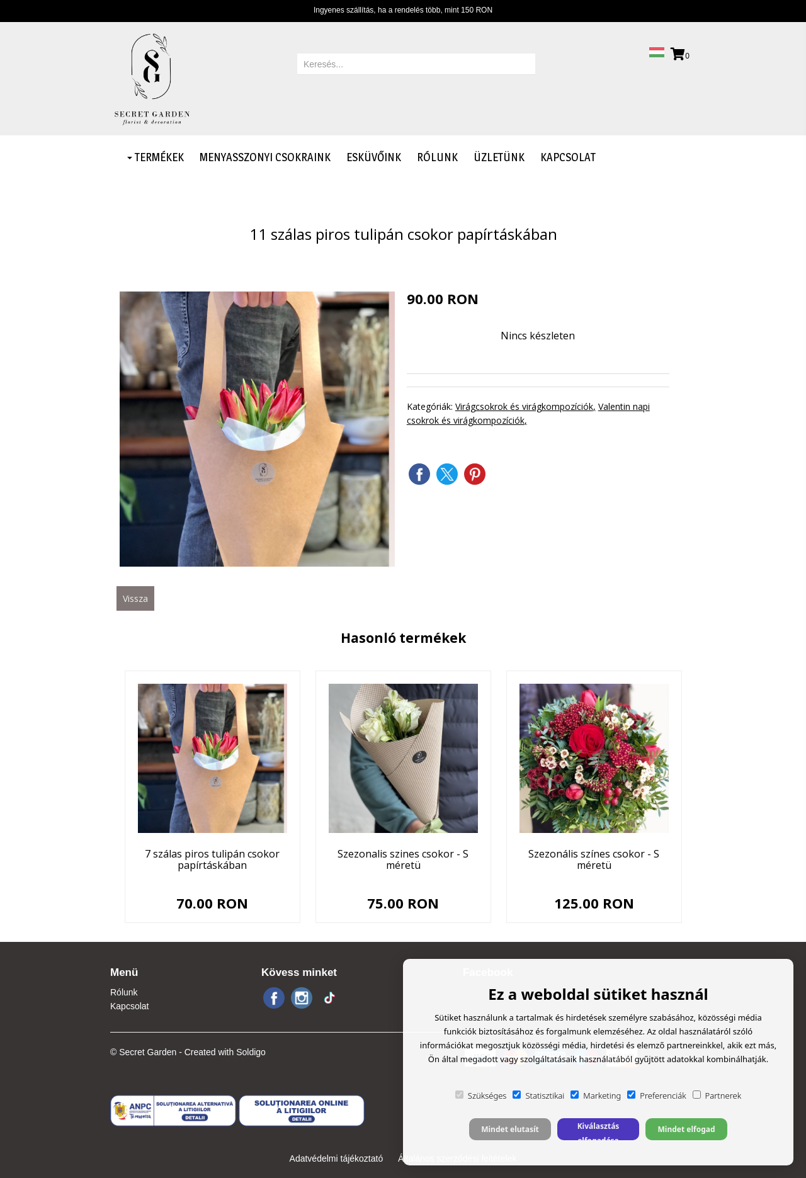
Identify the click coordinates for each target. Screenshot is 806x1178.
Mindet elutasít (510, 1129)
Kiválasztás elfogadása (598, 1130)
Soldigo (251, 1052)
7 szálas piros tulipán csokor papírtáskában (212, 859)
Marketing (595, 1095)
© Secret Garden (143, 1052)
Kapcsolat (568, 157)
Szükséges (481, 1095)
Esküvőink (373, 157)
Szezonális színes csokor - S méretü (593, 859)
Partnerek (717, 1095)
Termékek (155, 157)
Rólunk (437, 157)
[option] (257, 429)
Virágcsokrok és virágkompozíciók (524, 406)
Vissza (135, 598)
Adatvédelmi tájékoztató (336, 1158)
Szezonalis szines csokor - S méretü (403, 859)
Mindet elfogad (686, 1129)
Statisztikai (538, 1095)
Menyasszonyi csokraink (265, 157)
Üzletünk (499, 157)
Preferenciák (656, 1095)
